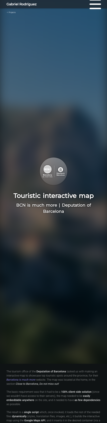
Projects (12, 12)
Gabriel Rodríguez (21, 4)
